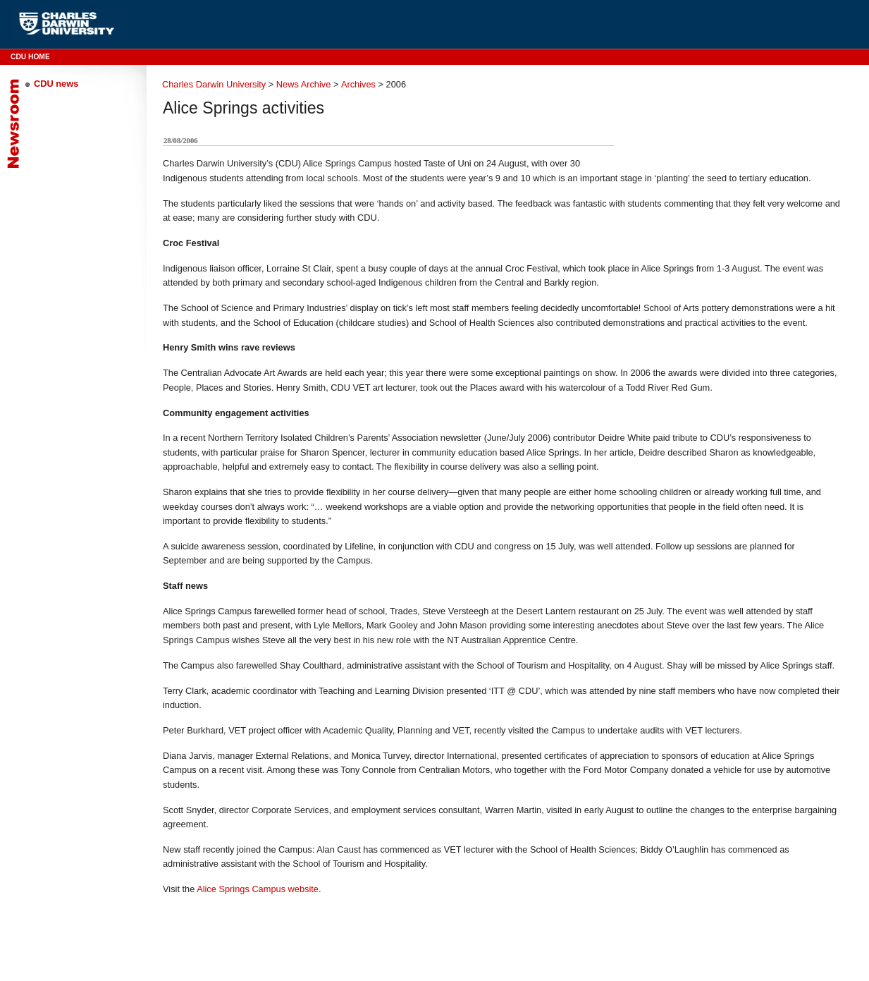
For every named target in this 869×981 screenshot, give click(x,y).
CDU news (56, 83)
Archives (358, 84)
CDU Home (30, 57)
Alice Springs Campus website (258, 889)
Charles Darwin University (214, 84)
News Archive (303, 84)
